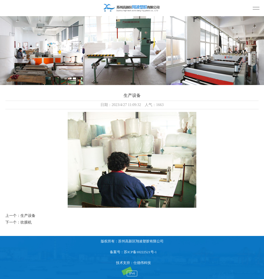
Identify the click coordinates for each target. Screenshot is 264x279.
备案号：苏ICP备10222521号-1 (133, 252)
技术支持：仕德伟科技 (133, 263)
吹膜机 (26, 222)
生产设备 (27, 216)
